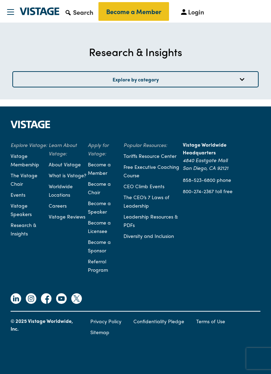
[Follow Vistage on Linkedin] (16, 299)
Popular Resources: (145, 144)
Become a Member (133, 11)
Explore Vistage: (29, 144)
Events (18, 194)
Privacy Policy (105, 321)
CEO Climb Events (144, 186)
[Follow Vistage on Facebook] (46, 299)
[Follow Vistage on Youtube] (61, 299)
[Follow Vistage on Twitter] (76, 299)
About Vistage (65, 164)
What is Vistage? (67, 175)
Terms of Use (210, 321)
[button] (79, 12)
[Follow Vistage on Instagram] (31, 299)
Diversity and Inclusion (149, 235)
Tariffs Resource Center (150, 155)
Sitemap (99, 332)
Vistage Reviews (67, 216)
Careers (58, 205)
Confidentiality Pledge (158, 321)
